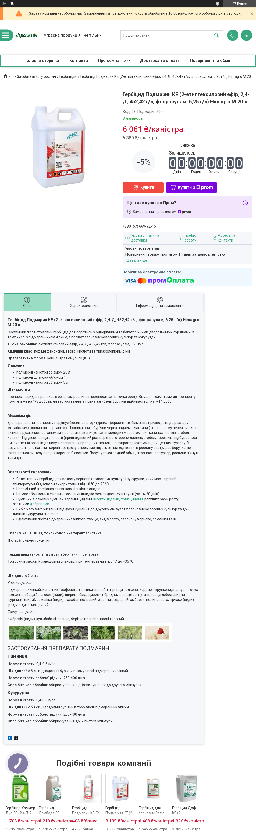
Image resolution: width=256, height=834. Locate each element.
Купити (147, 187)
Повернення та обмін (210, 60)
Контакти (78, 60)
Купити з (195, 187)
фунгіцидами (132, 499)
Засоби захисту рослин (36, 76)
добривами (39, 504)
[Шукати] (216, 35)
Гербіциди (68, 76)
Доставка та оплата (160, 60)
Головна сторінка (42, 60)
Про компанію (112, 60)
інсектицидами (106, 499)
